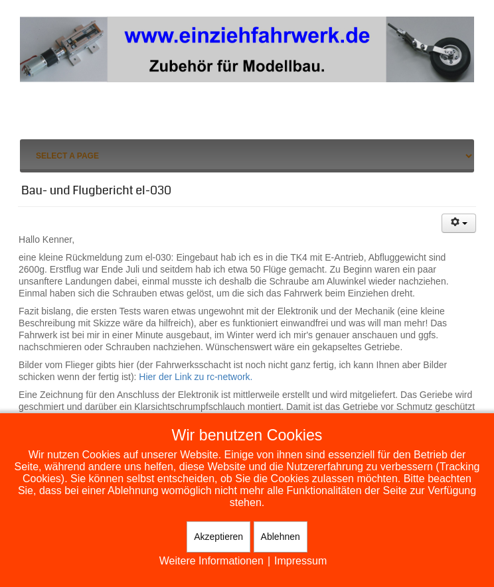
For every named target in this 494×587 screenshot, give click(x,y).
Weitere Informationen (211, 560)
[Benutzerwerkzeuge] (459, 223)
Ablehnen (280, 536)
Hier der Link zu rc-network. (195, 376)
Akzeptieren (218, 536)
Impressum (300, 560)
